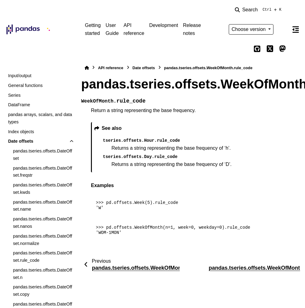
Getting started (93, 29)
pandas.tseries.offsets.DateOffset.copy (42, 290)
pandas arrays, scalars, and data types (40, 118)
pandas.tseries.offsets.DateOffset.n (42, 274)
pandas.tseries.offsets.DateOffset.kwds (42, 188)
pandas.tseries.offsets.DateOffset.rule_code (42, 256)
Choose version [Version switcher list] (249, 29)
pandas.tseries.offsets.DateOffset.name (42, 206)
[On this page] (295, 29)
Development (163, 25)
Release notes (192, 29)
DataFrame (19, 104)
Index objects (21, 131)
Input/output (19, 75)
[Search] (259, 10)
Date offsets (20, 141)
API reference (134, 29)
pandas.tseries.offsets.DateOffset (42, 154)
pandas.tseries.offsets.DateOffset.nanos (42, 222)
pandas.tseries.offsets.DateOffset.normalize (42, 240)
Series (14, 95)
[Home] (87, 68)
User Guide (112, 29)
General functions (25, 85)
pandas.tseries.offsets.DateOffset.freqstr (42, 172)
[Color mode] (282, 29)
